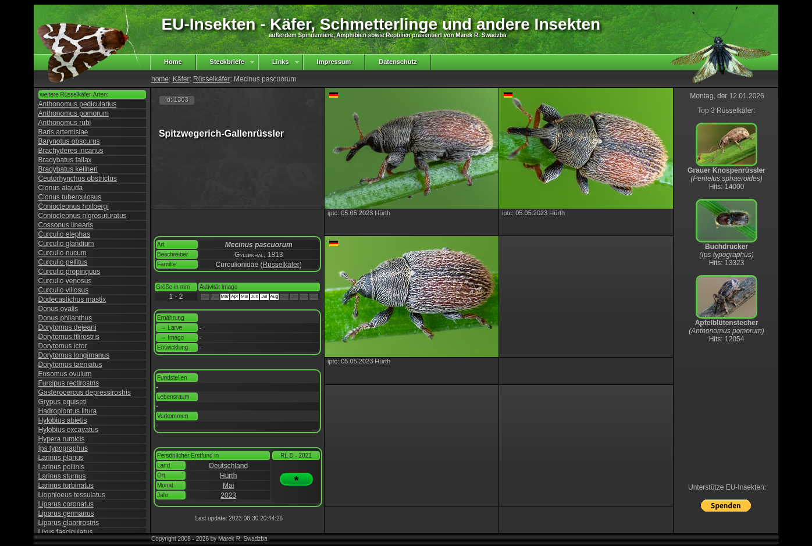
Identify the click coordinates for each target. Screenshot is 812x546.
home (160, 79)
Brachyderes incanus (71, 151)
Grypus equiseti (62, 402)
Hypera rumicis (61, 439)
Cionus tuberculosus (70, 197)
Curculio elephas (64, 234)
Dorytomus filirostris (68, 337)
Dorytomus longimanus (74, 355)
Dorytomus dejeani (67, 327)
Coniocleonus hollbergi (73, 206)
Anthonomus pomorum (73, 113)
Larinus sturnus (62, 476)
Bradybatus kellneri (68, 169)
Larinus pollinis (61, 467)
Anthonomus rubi (64, 123)
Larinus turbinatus (66, 485)
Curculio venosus (65, 281)
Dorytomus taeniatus (70, 365)
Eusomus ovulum (65, 374)
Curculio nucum (62, 253)
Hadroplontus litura (67, 411)
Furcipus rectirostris (68, 383)
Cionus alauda (60, 188)
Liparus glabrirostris (68, 523)
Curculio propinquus (69, 271)
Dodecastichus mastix (72, 299)
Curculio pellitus (63, 262)
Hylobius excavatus (68, 430)
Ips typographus (63, 448)
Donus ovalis (58, 309)
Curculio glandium (66, 244)
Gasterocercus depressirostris (84, 392)
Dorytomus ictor (62, 346)
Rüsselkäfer (211, 79)
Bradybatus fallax (65, 160)
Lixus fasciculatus (65, 532)
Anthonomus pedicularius (77, 104)
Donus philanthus (65, 318)
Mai (228, 485)
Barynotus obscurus (69, 141)
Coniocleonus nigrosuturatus (82, 216)
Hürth (228, 476)
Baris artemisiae (63, 132)
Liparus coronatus (66, 504)
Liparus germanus (66, 513)
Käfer (181, 79)
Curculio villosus (63, 290)
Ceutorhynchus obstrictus (77, 178)
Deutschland (228, 466)
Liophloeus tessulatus (71, 495)
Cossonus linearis (66, 225)
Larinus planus (61, 458)
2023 (228, 495)
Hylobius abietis (62, 420)
